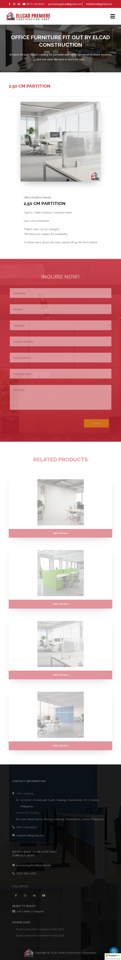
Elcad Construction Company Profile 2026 (40, 929)
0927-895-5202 (26, 873)
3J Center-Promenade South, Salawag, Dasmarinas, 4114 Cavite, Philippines (59, 803)
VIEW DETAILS (60, 533)
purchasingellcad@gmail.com (34, 865)
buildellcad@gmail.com (30, 835)
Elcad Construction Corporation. (77, 952)
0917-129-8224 (26, 827)
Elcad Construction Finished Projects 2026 (40, 935)
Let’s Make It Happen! (30, 911)
